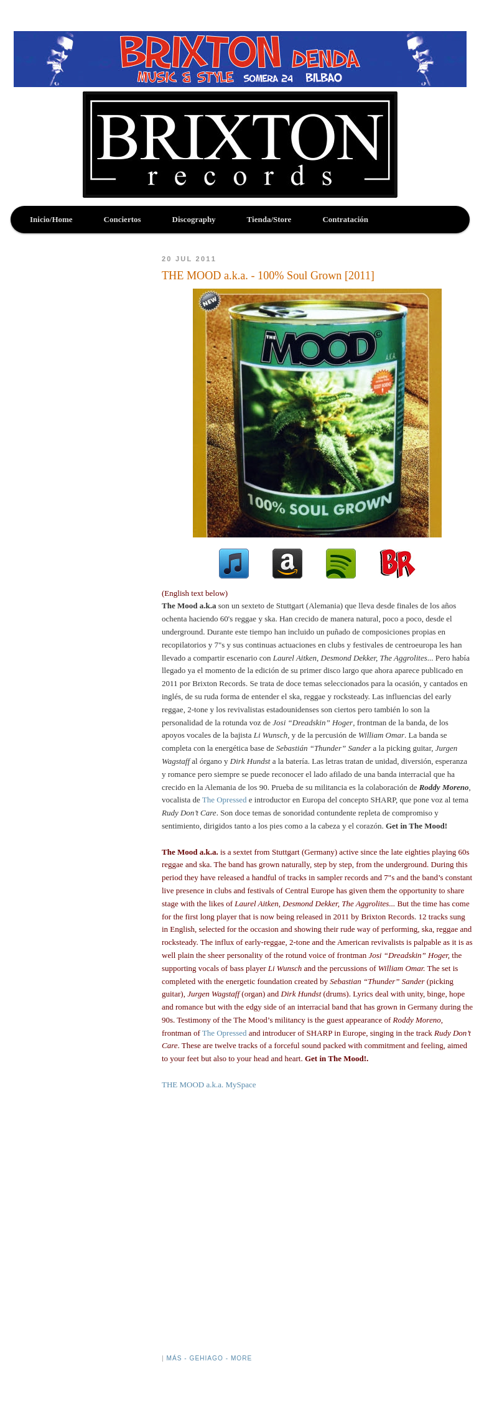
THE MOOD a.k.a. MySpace (209, 1084)
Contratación (345, 219)
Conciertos (122, 219)
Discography (194, 219)
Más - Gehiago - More (209, 1358)
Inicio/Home (51, 219)
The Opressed (224, 799)
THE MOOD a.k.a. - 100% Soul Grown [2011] (268, 275)
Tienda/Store (269, 219)
